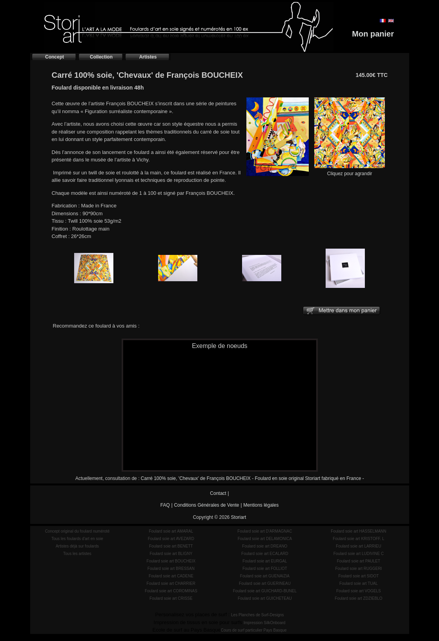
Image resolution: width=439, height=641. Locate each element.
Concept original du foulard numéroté (77, 531)
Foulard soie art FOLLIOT (264, 568)
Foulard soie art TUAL (358, 583)
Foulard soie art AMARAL (171, 531)
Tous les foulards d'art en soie (77, 539)
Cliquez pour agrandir (349, 171)
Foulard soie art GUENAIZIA (265, 576)
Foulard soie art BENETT (171, 546)
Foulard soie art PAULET (358, 561)
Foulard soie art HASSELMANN (358, 531)
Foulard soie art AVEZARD (171, 539)
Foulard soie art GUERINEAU (265, 583)
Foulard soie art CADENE (171, 576)
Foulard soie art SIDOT (359, 576)
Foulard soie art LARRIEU (358, 546)
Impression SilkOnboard (265, 623)
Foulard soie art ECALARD (264, 553)
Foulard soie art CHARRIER (171, 583)
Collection (101, 57)
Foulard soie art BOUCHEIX (171, 561)
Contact (218, 493)
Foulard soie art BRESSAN (171, 568)
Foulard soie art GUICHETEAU (265, 598)
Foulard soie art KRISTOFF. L (358, 539)
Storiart (238, 517)
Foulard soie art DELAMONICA (265, 539)
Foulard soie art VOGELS (358, 591)
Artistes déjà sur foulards (77, 546)
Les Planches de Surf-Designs (257, 615)
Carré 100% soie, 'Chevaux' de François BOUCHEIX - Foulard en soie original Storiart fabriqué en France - (252, 478)
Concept (54, 57)
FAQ (165, 505)
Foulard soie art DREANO (264, 546)
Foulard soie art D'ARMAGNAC (264, 531)
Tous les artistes (77, 553)
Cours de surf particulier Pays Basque (254, 630)
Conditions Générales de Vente (206, 505)
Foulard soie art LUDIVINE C (358, 553)
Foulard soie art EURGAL (264, 561)
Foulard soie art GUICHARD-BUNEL (265, 591)
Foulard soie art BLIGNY (170, 553)
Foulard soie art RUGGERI (358, 568)
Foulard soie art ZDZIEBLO (358, 598)
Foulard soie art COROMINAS (171, 591)
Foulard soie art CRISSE (171, 598)
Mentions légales (261, 505)
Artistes (148, 57)
